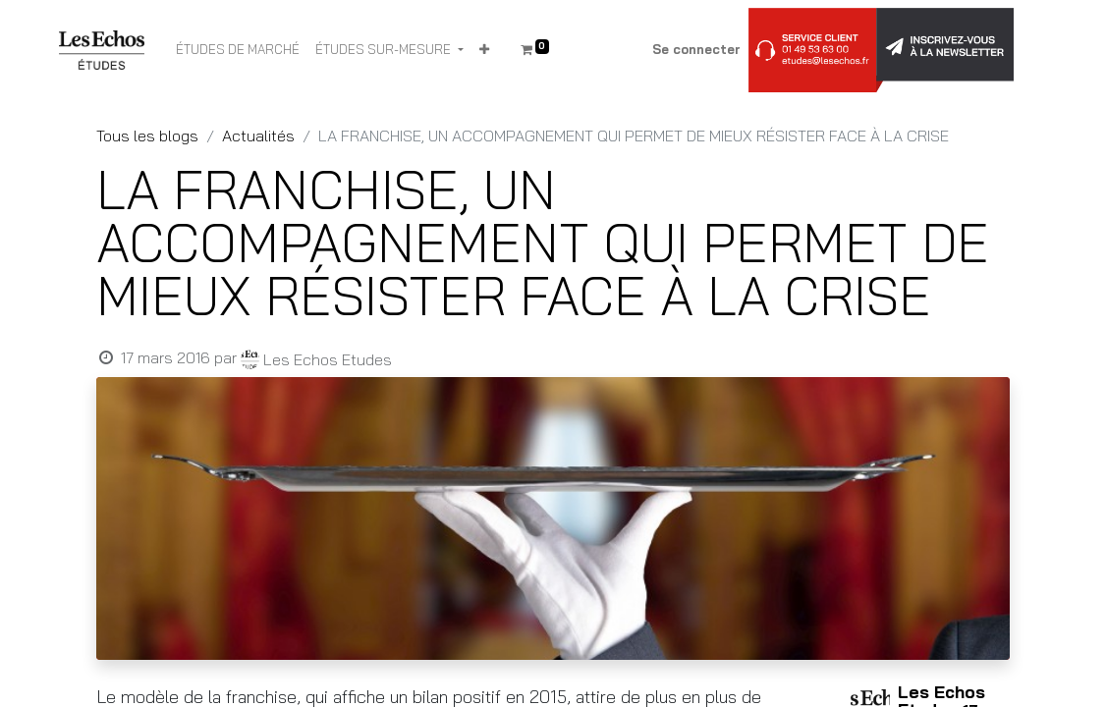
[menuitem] (237, 50)
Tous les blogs (147, 135)
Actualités (258, 135)
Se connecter (696, 49)
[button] (484, 50)
